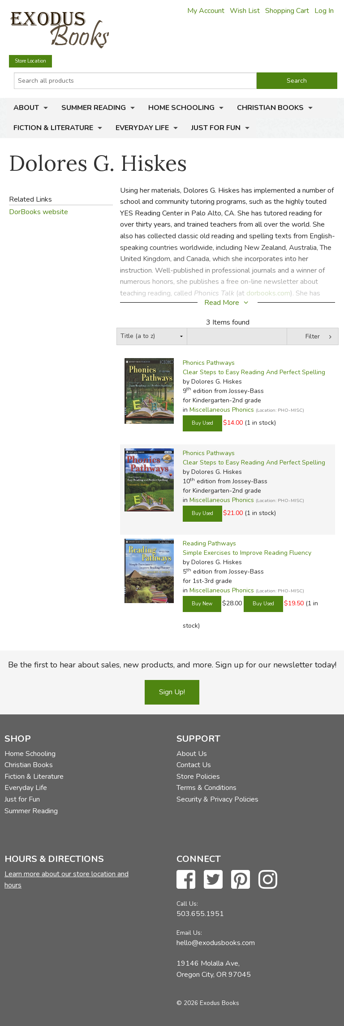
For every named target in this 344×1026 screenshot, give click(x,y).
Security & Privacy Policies (217, 799)
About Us (191, 754)
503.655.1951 (200, 914)
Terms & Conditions (206, 788)
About (26, 108)
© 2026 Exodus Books (207, 1003)
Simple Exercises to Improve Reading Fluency (247, 553)
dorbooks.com (268, 293)
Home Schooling (181, 108)
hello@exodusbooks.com (215, 943)
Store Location (30, 61)
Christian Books (270, 108)
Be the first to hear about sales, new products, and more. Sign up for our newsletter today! (172, 664)
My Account (205, 11)
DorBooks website (38, 212)
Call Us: (187, 903)
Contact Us (193, 765)
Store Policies (198, 776)
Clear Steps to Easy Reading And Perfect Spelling (254, 372)
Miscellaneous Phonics (221, 409)
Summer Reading (93, 108)
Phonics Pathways (209, 363)
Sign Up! (172, 692)
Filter (312, 336)
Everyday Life (142, 128)
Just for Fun (216, 128)
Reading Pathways (209, 543)
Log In (324, 11)
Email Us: (189, 933)
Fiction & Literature (53, 128)
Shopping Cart (287, 11)
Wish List (245, 11)
